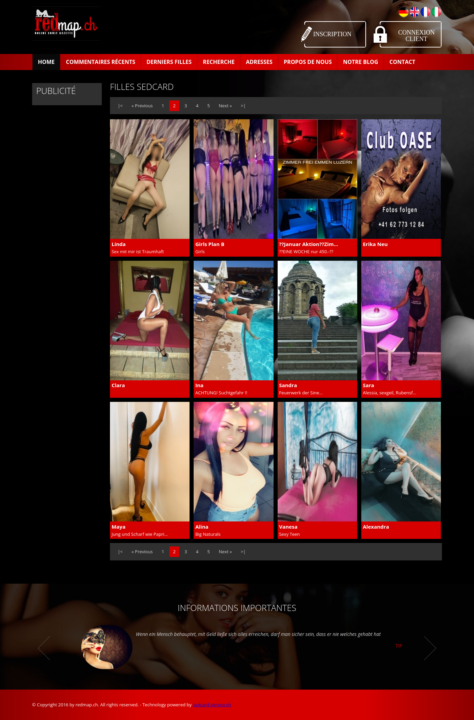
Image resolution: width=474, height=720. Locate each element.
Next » (225, 106)
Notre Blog (360, 62)
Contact (402, 62)
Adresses (259, 62)
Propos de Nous (308, 62)
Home (46, 62)
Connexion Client (416, 35)
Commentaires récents (100, 62)
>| (243, 106)
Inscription (332, 34)
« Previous (142, 106)
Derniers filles (169, 62)
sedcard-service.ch (212, 705)
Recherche (219, 62)
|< (120, 106)
